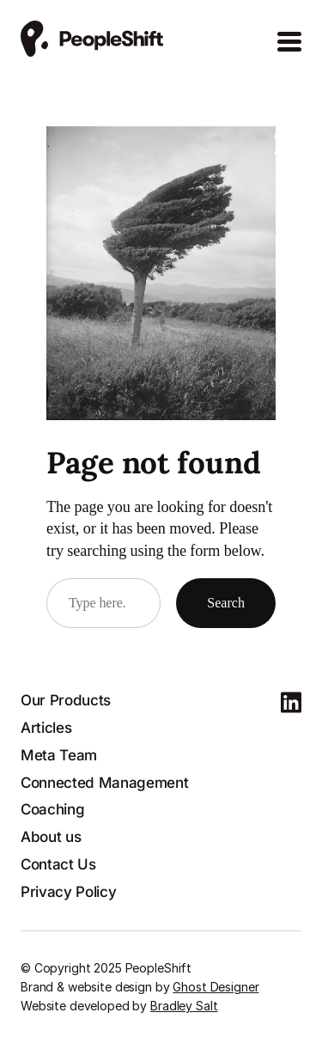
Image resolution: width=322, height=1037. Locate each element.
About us (51, 836)
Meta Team (59, 755)
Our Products (66, 700)
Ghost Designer (215, 986)
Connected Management (104, 782)
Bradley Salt (183, 1005)
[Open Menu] (289, 42)
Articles (46, 727)
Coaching (52, 809)
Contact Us (58, 864)
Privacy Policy (68, 891)
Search (226, 602)
